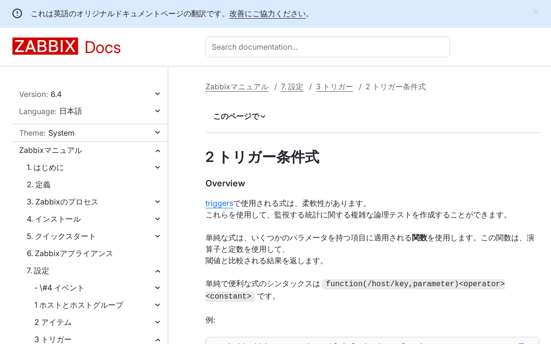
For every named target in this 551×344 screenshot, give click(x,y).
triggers (219, 203)
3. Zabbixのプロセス (62, 201)
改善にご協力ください (267, 13)
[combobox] (329, 47)
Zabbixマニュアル (50, 150)
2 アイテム (53, 322)
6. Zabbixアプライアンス (70, 253)
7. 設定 (38, 270)
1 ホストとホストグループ (78, 305)
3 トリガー (334, 86)
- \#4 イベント (59, 287)
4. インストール (54, 219)
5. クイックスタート (61, 236)
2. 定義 (39, 184)
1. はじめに (45, 167)
